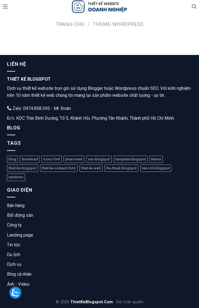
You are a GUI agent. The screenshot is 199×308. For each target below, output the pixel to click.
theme (156, 159)
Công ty (14, 225)
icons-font (51, 159)
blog (12, 159)
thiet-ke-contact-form (59, 168)
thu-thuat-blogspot (121, 168)
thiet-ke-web (91, 168)
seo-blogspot (99, 159)
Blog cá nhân (19, 274)
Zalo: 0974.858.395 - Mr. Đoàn (39, 108)
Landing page (20, 235)
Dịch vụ (14, 264)
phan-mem (73, 159)
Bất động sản (20, 215)
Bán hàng (16, 205)
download (29, 159)
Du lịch (13, 254)
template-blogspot (130, 159)
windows (16, 177)
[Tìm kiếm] (194, 6)
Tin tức (13, 244)
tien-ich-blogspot (156, 168)
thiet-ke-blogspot (23, 168)
